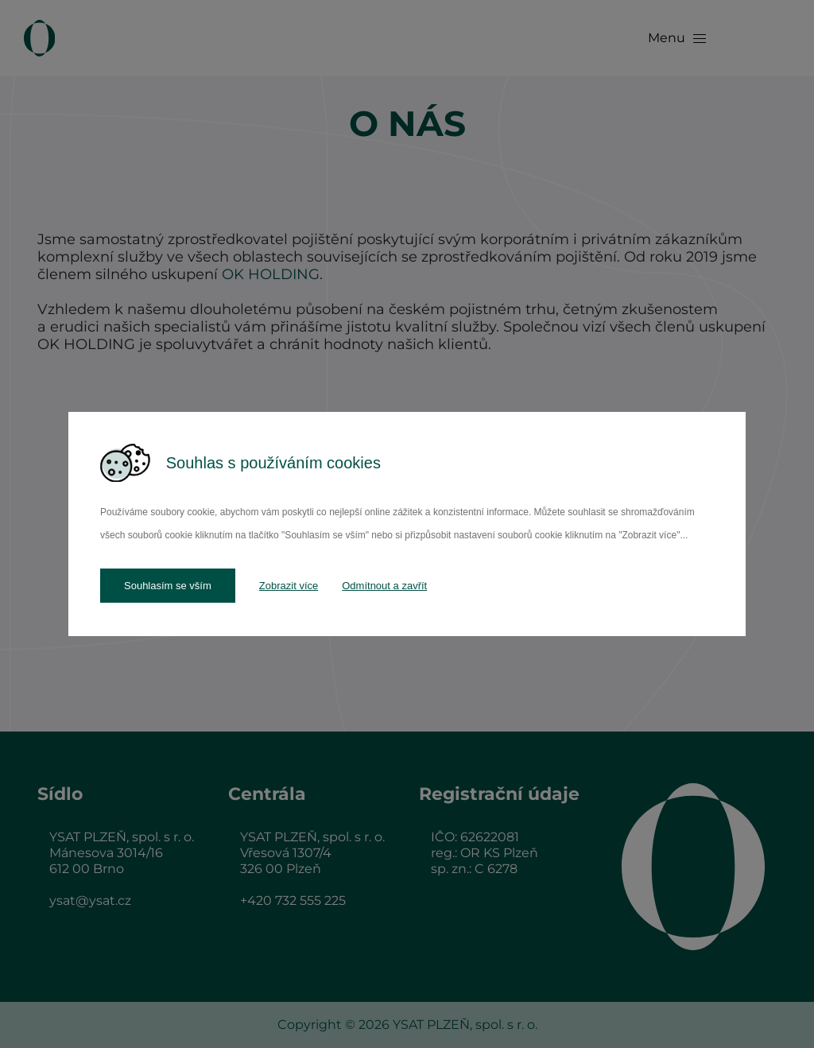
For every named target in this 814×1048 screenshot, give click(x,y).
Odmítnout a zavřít (384, 586)
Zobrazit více (288, 586)
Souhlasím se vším (167, 586)
